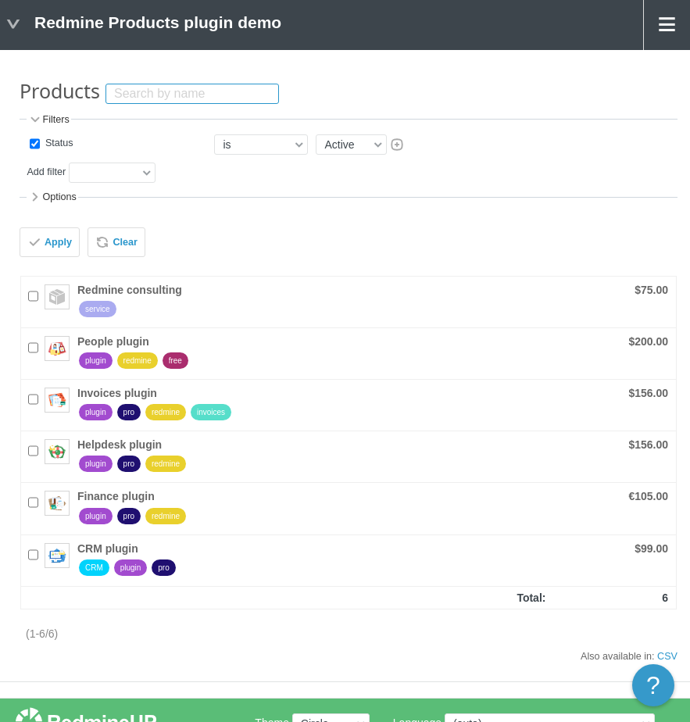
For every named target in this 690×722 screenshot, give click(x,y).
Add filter (46, 172)
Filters (48, 120)
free (175, 360)
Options (52, 197)
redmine (137, 360)
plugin (95, 360)
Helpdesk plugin (119, 444)
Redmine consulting (129, 290)
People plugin (113, 341)
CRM (94, 567)
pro (128, 412)
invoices (211, 412)
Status (57, 143)
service (97, 309)
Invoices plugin (117, 393)
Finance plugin (116, 496)
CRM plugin (107, 548)
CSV (667, 656)
